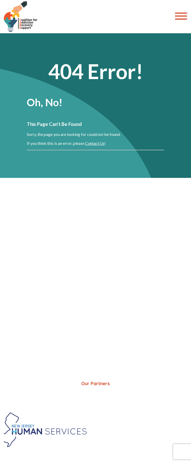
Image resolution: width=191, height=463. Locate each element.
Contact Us (94, 143)
